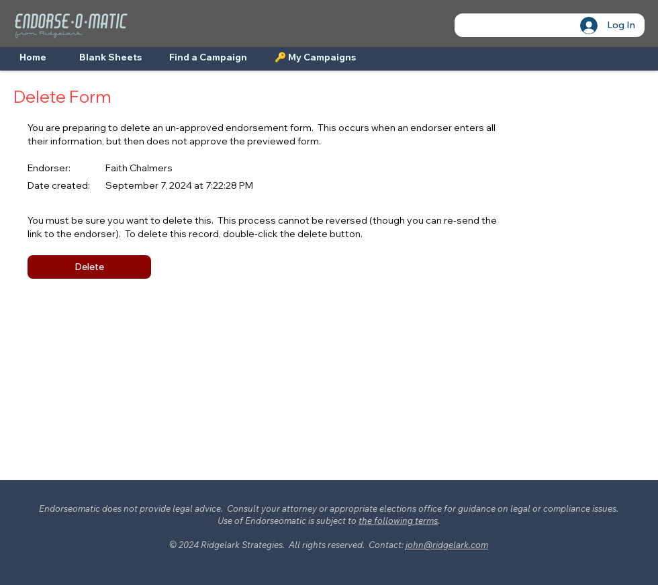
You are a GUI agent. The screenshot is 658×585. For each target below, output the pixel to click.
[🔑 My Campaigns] (315, 57)
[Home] (33, 57)
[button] (89, 267)
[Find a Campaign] (208, 57)
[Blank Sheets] (110, 57)
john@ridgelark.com (447, 544)
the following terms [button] (398, 520)
